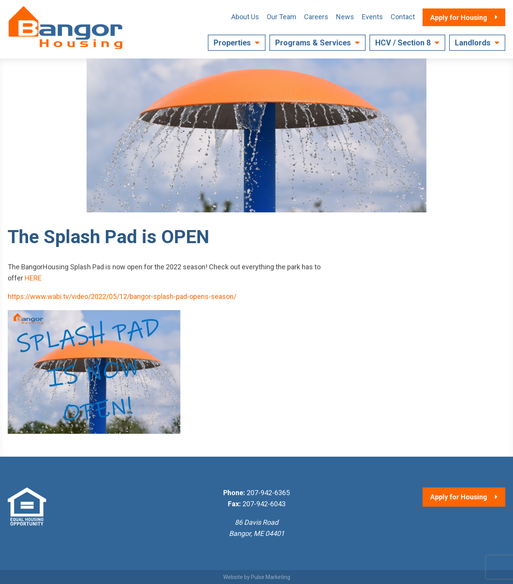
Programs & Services (313, 42)
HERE (33, 278)
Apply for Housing (458, 497)
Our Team (281, 17)
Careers (316, 17)
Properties (232, 42)
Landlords (473, 42)
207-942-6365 (268, 493)
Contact (403, 17)
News (345, 17)
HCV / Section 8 (403, 42)
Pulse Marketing (270, 577)
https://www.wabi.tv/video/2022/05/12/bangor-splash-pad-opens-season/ (122, 296)
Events (372, 17)
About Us (245, 17)
